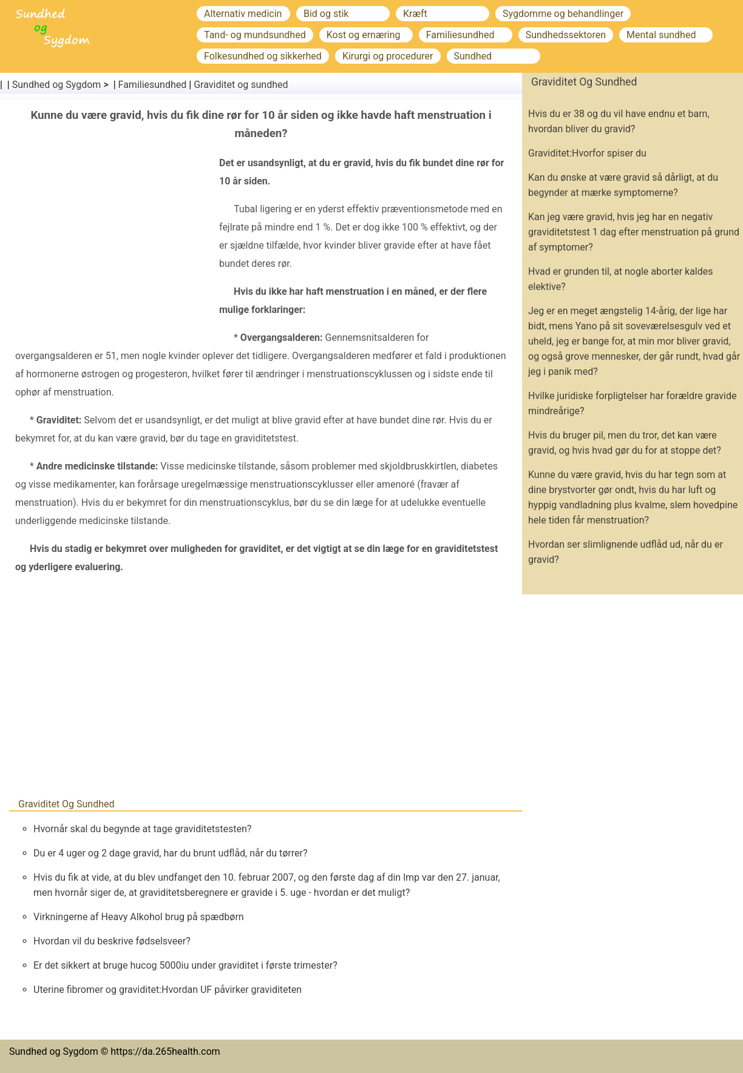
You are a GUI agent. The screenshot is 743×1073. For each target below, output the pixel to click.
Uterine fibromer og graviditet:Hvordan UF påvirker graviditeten (167, 989)
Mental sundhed (661, 35)
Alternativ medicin (243, 13)
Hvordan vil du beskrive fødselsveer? (112, 941)
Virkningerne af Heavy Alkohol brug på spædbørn (138, 917)
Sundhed (473, 56)
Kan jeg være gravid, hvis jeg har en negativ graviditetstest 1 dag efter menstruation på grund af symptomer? (633, 232)
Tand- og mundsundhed (255, 35)
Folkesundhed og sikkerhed (263, 56)
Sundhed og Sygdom (56, 84)
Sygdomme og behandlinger (563, 13)
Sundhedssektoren (566, 35)
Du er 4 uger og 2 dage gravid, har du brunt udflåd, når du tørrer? (170, 853)
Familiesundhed (460, 35)
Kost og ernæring (364, 35)
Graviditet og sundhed (241, 84)
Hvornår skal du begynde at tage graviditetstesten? (142, 829)
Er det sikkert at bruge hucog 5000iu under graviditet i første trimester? (185, 965)
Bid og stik (326, 13)
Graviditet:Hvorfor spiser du (587, 153)
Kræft (415, 13)
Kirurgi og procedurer (387, 56)
